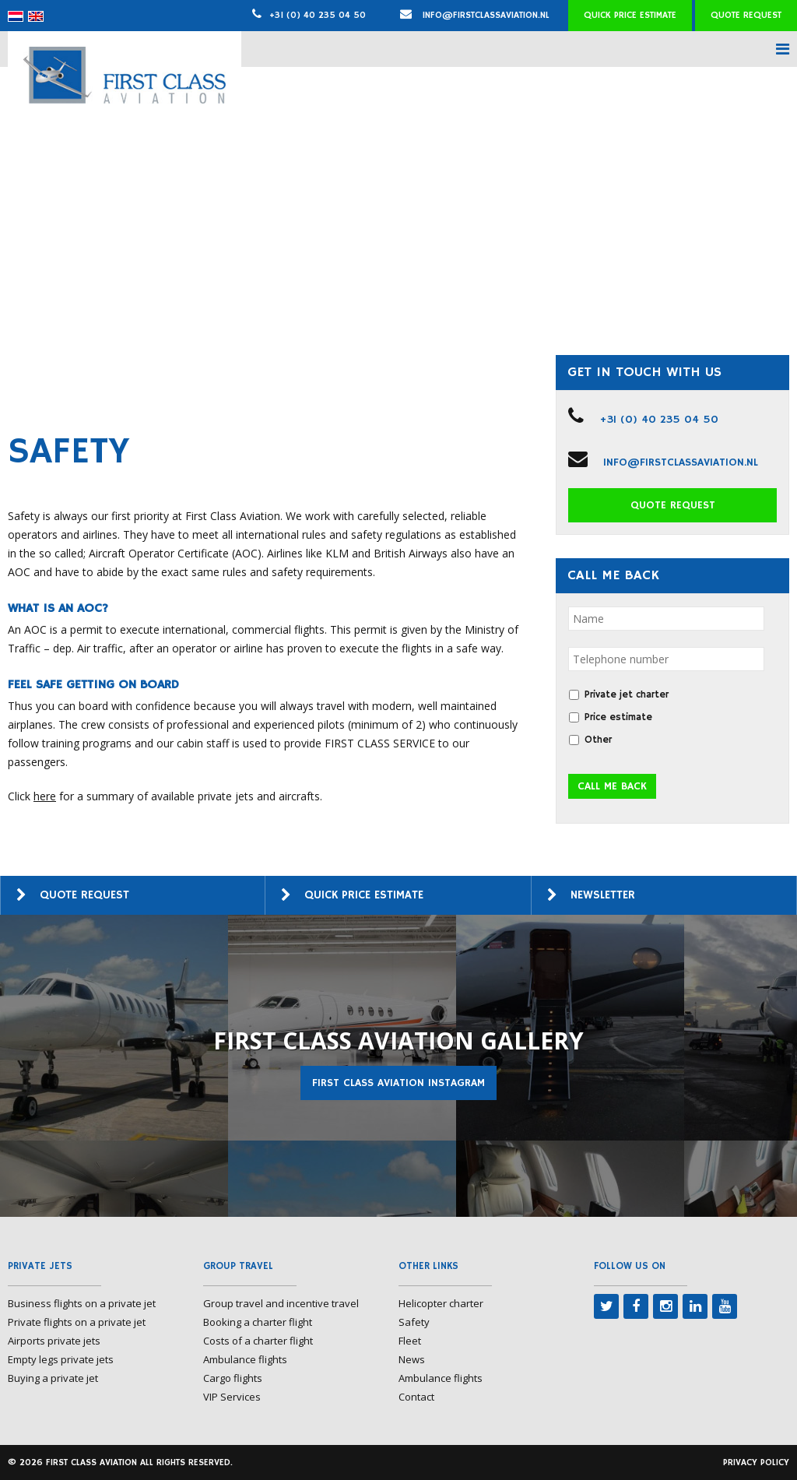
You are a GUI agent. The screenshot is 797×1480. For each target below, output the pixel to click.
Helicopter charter (440, 1303)
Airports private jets (54, 1341)
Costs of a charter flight (258, 1341)
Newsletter (603, 895)
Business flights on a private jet (82, 1303)
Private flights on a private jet (77, 1322)
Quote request (746, 15)
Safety (414, 1322)
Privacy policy (756, 1462)
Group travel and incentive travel (281, 1303)
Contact (416, 1397)
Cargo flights (232, 1378)
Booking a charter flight (257, 1322)
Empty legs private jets (61, 1359)
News (411, 1359)
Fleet (409, 1341)
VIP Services (232, 1397)
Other (598, 740)
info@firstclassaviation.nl (474, 15)
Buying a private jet (53, 1378)
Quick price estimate (630, 15)
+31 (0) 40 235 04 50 (317, 15)
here (44, 796)
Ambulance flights (245, 1359)
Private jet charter (627, 695)
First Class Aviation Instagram (398, 1083)
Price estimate (618, 717)
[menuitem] (15, 16)
